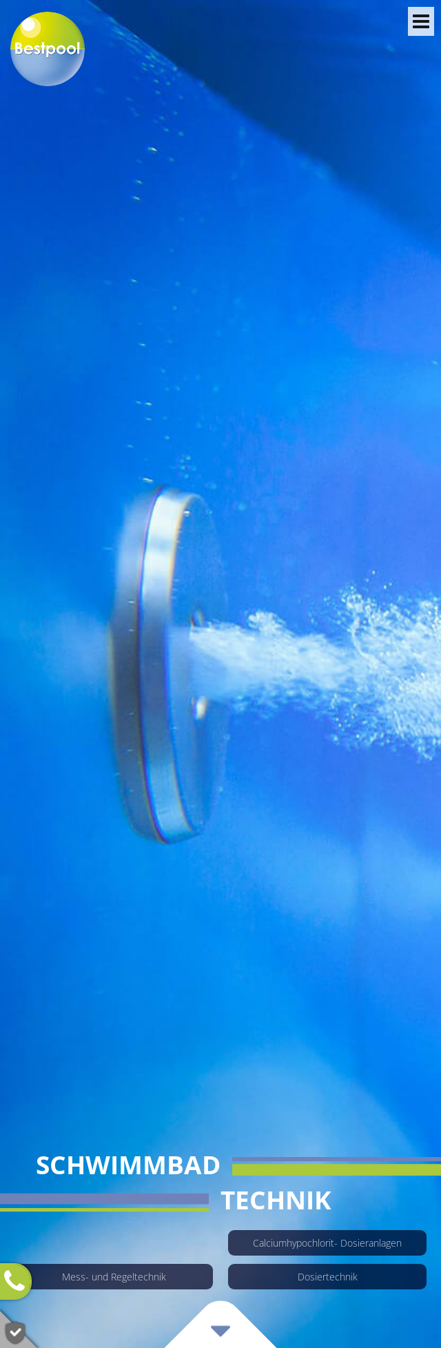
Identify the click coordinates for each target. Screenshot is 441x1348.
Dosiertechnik (328, 1276)
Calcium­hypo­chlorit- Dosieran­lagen (327, 1242)
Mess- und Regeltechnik (114, 1276)
